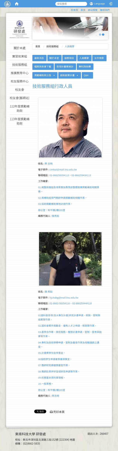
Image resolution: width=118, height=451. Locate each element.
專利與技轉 (85, 66)
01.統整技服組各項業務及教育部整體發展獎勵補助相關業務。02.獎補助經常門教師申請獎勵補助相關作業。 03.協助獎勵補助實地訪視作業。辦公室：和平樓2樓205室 (68, 198)
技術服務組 (52, 46)
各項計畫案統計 (65, 66)
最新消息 (39, 58)
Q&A (86, 75)
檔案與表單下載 (42, 66)
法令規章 (99, 58)
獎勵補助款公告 (42, 75)
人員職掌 (84, 58)
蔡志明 (55, 395)
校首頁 (74, 10)
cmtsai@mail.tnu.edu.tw (63, 169)
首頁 (83, 10)
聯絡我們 (105, 10)
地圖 (72, 439)
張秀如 (55, 216)
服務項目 (69, 58)
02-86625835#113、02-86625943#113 (70, 175)
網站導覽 (92, 10)
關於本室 (54, 58)
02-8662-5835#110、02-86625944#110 (71, 303)
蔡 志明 (49, 163)
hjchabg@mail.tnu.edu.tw (64, 297)
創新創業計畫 (67, 75)
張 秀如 (49, 291)
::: (69, 9)
